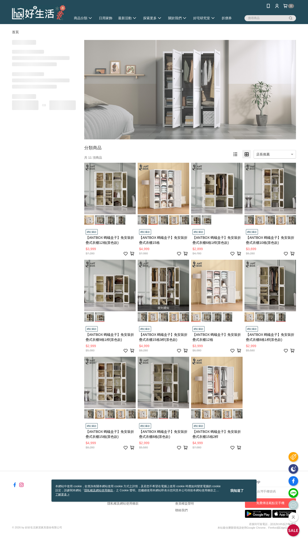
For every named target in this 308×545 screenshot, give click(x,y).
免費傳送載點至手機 (270, 503)
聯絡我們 (181, 510)
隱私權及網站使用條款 (123, 503)
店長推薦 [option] (263, 154)
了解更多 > (62, 494)
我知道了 (237, 491)
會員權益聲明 (184, 503)
